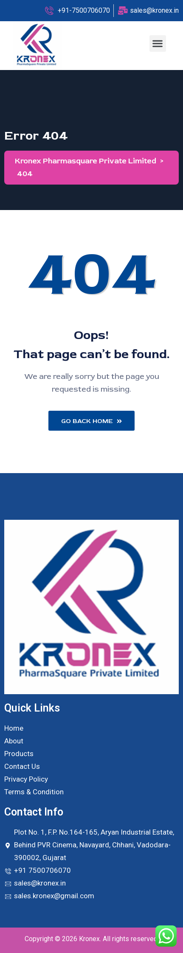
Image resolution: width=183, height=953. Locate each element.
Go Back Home (91, 421)
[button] (157, 43)
